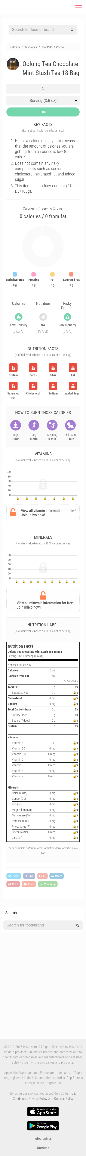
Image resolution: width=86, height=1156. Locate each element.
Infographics (43, 1138)
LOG (43, 112)
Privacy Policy (38, 1099)
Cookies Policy (63, 1099)
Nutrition (43, 1148)
